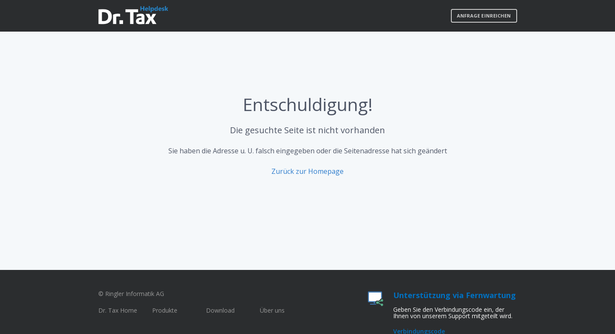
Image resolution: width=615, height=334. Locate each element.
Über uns (272, 310)
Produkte (164, 310)
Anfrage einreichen (484, 15)
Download (220, 310)
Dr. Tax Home (117, 310)
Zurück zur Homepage (307, 171)
